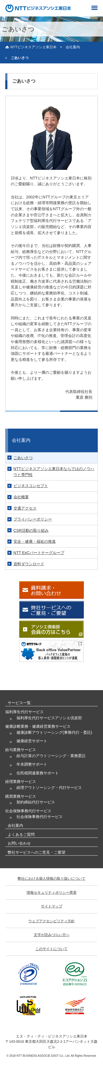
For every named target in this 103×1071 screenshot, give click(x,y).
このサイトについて (51, 949)
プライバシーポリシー (32, 519)
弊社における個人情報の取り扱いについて (51, 878)
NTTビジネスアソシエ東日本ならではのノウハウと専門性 (53, 471)
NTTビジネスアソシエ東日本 (33, 47)
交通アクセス (25, 508)
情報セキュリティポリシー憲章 (52, 892)
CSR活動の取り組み (31, 530)
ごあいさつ (23, 458)
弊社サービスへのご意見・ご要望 (36, 852)
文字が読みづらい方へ (51, 935)
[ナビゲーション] (95, 7)
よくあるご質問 (21, 834)
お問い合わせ (19, 843)
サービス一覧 (19, 703)
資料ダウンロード (28, 564)
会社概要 (21, 497)
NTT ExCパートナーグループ (38, 552)
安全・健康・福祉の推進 (34, 541)
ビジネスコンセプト (30, 486)
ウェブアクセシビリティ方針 (51, 921)
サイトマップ (51, 906)
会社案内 (73, 47)
